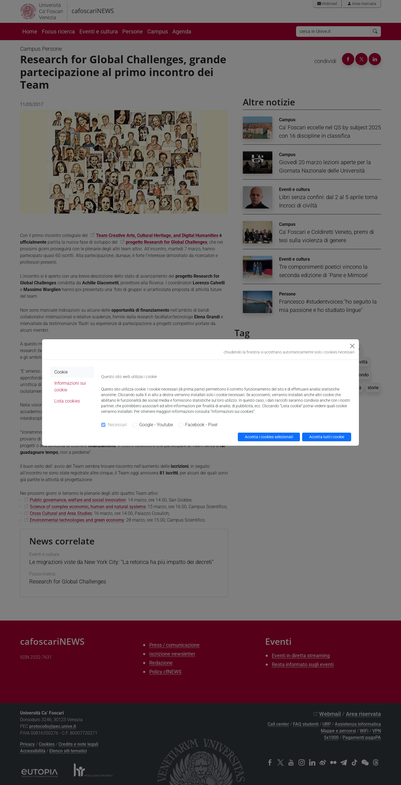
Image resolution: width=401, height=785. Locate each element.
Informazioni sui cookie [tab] (70, 386)
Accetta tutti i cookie (326, 437)
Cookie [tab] (61, 372)
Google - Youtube (156, 424)
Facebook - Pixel (201, 424)
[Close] (352, 345)
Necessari (117, 424)
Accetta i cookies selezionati (269, 437)
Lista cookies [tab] (67, 401)
